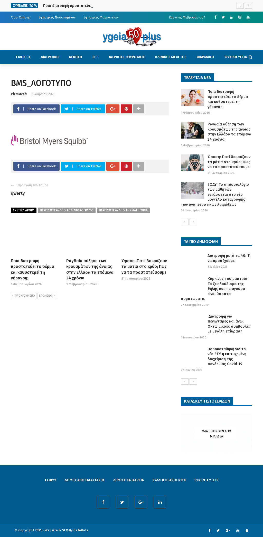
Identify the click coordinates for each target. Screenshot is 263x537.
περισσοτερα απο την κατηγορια (123, 210)
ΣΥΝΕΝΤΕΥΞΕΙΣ (206, 480)
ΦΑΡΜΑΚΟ (205, 57)
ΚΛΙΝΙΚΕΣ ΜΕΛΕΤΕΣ (170, 57)
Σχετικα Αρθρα (23, 210)
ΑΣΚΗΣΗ (75, 57)
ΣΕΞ (95, 57)
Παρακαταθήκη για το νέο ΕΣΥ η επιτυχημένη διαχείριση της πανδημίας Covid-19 (227, 356)
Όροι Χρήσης (21, 17)
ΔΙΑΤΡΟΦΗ (50, 57)
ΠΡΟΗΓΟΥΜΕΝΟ (23, 296)
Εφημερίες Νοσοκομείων (57, 17)
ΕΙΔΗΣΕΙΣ (23, 57)
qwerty (18, 193)
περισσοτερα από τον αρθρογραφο (66, 210)
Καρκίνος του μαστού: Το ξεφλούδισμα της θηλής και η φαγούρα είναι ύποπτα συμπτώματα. (214, 288)
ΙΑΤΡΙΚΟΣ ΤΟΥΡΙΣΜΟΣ (127, 57)
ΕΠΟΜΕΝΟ (47, 296)
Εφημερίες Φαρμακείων (101, 17)
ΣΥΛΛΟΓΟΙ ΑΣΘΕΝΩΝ (169, 480)
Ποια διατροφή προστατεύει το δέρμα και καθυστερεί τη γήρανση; (228, 99)
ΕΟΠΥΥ (50, 480)
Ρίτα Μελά (19, 94)
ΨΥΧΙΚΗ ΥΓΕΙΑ (235, 57)
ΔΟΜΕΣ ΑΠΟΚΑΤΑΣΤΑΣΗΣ (85, 480)
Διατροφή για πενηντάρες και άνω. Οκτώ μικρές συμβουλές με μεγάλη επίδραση (229, 324)
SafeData (81, 530)
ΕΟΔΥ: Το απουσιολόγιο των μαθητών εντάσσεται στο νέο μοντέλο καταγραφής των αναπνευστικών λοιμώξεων (215, 194)
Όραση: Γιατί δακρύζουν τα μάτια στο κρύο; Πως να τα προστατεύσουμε (144, 266)
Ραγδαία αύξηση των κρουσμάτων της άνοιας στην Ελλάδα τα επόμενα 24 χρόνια (229, 132)
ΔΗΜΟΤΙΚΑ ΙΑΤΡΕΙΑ (128, 480)
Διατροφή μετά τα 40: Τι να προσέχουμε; (229, 258)
